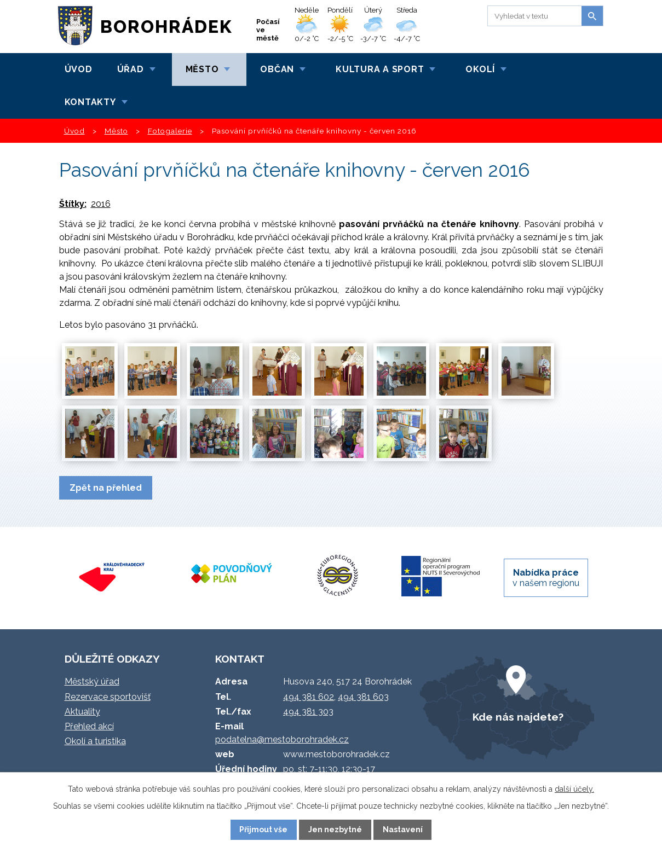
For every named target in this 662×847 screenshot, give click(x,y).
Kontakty (90, 102)
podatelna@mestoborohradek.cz (282, 739)
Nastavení (403, 829)
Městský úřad (92, 681)
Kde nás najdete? (518, 717)
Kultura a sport (380, 69)
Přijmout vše (263, 829)
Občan (277, 69)
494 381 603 (363, 697)
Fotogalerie (170, 130)
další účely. (574, 789)
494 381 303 (308, 711)
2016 (101, 204)
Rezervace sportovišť (108, 697)
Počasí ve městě (268, 30)
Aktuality (82, 711)
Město (202, 69)
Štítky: (73, 204)
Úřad (130, 69)
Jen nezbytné (335, 829)
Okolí (480, 69)
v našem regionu (546, 577)
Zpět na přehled (106, 488)
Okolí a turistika (95, 741)
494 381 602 (308, 697)
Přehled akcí (89, 726)
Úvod (79, 69)
